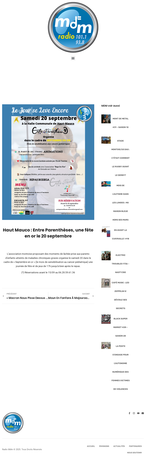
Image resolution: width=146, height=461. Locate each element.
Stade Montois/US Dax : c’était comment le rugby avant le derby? (120, 158)
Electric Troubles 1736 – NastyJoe (120, 264)
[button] (73, 58)
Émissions (104, 446)
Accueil (91, 446)
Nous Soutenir (134, 453)
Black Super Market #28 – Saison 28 (120, 327)
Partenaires (135, 446)
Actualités (119, 446)
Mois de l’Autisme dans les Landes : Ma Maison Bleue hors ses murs (120, 202)
